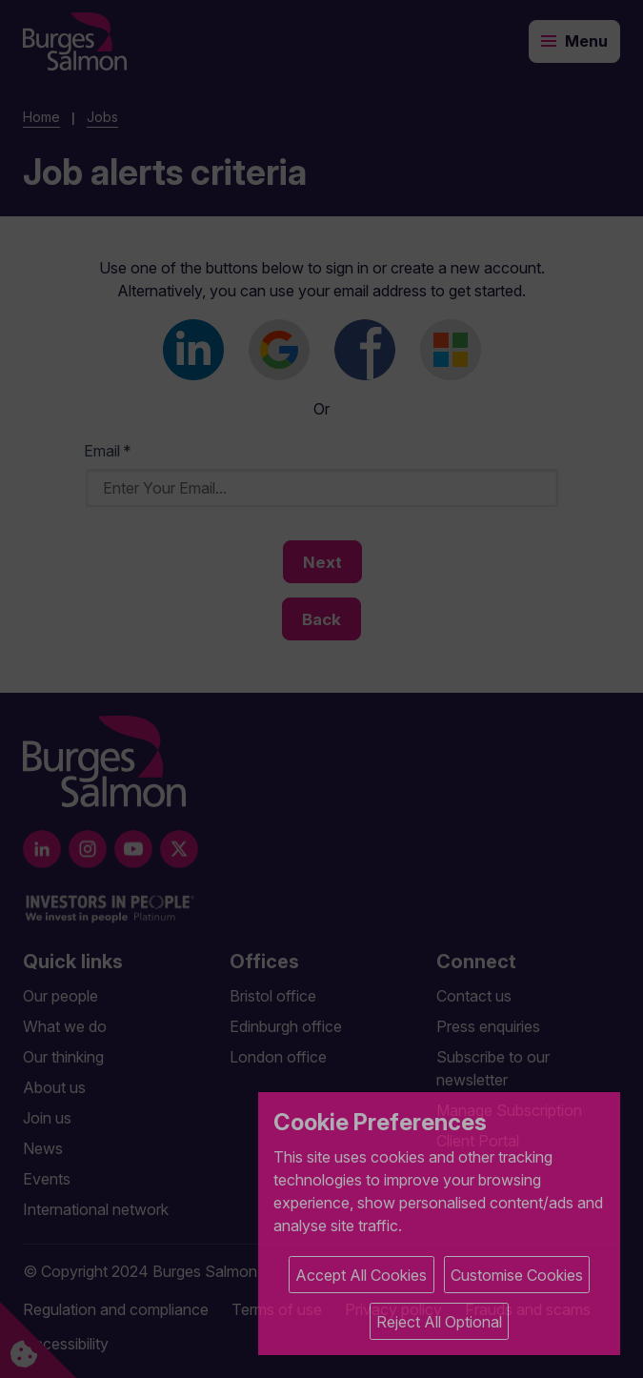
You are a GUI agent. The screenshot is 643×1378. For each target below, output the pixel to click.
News (43, 1148)
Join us (47, 1117)
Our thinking (63, 1056)
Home (41, 117)
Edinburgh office (286, 1026)
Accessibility (66, 1343)
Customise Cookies (517, 1275)
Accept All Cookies (361, 1275)
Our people (60, 995)
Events (46, 1178)
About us (54, 1087)
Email (107, 450)
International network (96, 1209)
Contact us (474, 995)
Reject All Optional (439, 1321)
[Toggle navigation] (574, 41)
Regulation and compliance (116, 1309)
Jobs (102, 117)
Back (321, 619)
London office (278, 1056)
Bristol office (273, 995)
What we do (65, 1026)
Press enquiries (488, 1026)
